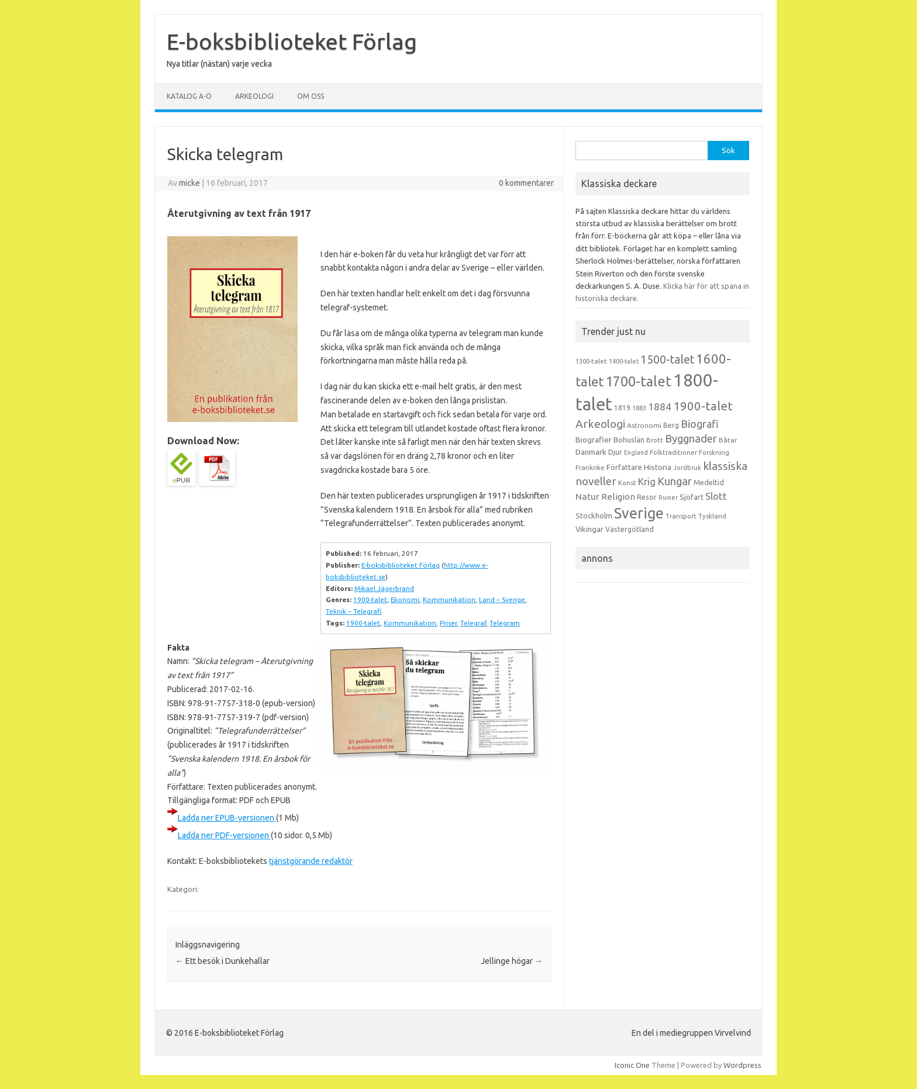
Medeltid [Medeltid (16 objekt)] (709, 482)
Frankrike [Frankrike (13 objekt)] (590, 467)
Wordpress (742, 1065)
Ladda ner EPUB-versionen (227, 817)
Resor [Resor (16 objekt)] (647, 497)
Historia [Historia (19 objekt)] (657, 467)
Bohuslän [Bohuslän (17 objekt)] (628, 439)
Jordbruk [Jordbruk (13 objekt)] (687, 467)
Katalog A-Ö (189, 96)
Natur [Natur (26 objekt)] (587, 497)
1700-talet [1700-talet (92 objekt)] (638, 381)
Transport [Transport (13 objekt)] (681, 516)
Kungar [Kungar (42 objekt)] (674, 481)
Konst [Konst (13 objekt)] (627, 482)
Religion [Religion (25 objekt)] (618, 497)
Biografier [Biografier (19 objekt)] (593, 439)
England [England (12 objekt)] (636, 452)
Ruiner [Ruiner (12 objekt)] (668, 497)
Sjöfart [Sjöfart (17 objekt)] (692, 497)
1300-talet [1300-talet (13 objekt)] (591, 361)
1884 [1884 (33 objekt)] (659, 406)
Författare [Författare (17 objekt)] (624, 467)
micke (189, 183)
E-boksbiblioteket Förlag (292, 41)
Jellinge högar (512, 961)
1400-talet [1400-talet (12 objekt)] (624, 361)
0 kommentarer (526, 183)
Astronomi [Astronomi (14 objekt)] (644, 425)
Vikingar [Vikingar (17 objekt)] (589, 529)
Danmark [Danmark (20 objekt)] (590, 452)
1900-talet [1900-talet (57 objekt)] (703, 406)
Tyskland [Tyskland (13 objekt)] (712, 516)
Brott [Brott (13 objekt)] (654, 440)
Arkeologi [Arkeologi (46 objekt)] (600, 423)
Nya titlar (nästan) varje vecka (219, 63)
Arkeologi (254, 96)
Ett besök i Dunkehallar (222, 961)
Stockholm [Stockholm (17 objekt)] (593, 515)
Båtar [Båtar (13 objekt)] (728, 440)
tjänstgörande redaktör (311, 861)
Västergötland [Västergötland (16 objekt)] (629, 529)
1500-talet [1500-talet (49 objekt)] (667, 359)
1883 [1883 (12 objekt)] (639, 408)
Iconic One (632, 1065)
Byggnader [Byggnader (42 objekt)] (691, 438)
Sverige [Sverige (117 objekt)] (639, 513)
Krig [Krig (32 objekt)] (647, 481)
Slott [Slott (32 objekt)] (716, 496)
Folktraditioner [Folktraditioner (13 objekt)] (673, 452)
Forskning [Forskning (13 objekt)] (714, 452)
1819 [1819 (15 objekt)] (622, 408)
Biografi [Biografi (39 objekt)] (700, 424)
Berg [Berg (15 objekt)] (671, 425)
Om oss (310, 96)
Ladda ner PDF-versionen (224, 835)
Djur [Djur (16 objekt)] (615, 452)
